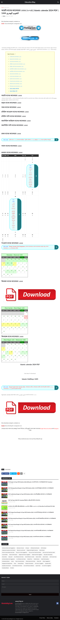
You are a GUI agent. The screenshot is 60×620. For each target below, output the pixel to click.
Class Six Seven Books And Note (8, 552)
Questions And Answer (6, 565)
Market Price (29, 559)
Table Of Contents (11, 54)
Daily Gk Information (13, 554)
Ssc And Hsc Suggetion (46, 565)
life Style (12, 567)
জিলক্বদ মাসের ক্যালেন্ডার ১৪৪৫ (16, 83)
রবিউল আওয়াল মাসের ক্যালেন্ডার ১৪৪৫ (17, 64)
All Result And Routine (35, 548)
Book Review (42, 550)
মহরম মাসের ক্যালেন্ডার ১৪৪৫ (15, 59)
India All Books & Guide (29, 556)
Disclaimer (56, 617)
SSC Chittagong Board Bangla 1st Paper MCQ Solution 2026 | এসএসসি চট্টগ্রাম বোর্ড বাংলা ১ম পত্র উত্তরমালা (31, 488)
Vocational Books (5, 567)
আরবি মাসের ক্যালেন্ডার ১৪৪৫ (15, 56)
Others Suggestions (46, 561)
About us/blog (50, 617)
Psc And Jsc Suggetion (39, 563)
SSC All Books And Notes (17, 565)
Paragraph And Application (7, 563)
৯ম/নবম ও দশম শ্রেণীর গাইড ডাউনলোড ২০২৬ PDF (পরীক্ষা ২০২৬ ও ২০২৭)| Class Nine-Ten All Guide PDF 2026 (31, 506)
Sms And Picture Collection (29, 565)
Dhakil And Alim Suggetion (37, 554)
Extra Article (7, 7)
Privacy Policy (42, 617)
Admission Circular (20, 548)
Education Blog (30, 2)
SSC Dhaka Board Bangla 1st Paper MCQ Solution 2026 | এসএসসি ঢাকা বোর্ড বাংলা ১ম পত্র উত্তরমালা (29, 536)
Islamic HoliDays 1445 (13, 91)
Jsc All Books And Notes (21, 559)
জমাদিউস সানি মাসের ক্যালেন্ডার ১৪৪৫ (17, 71)
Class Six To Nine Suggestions (21, 552)
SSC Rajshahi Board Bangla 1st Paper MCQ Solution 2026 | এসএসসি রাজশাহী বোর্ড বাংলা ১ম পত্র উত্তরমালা (30, 530)
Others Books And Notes (30, 561)
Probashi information (29, 563)
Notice (12, 561)
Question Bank (48, 563)
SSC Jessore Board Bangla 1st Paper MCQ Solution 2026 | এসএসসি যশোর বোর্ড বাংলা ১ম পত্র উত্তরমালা (30, 524)
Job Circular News (53, 556)
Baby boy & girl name (21, 550)
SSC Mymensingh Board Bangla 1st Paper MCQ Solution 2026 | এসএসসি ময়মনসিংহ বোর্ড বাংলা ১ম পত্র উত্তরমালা (32, 518)
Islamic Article (38, 556)
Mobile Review (36, 559)
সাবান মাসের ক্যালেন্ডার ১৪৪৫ (15, 76)
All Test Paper (43, 548)
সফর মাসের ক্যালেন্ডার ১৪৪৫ (15, 61)
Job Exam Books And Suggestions (8, 559)
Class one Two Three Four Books (35, 552)
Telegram (56, 428)
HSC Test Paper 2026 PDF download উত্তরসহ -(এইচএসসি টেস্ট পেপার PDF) (24, 500)
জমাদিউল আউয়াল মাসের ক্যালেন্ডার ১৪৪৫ (18, 69)
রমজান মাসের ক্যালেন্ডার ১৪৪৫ (16, 78)
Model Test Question (45, 559)
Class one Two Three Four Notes (49, 552)
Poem (15, 563)
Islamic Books (45, 556)
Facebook (49, 428)
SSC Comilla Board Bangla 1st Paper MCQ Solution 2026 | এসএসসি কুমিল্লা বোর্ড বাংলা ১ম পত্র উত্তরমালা (30, 494)
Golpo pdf (10, 556)
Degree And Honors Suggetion (24, 554)
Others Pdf (39, 561)
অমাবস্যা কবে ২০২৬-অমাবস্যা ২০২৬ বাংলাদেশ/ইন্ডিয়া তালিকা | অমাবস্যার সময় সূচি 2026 (30, 178)
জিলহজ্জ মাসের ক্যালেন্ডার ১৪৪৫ (16, 86)
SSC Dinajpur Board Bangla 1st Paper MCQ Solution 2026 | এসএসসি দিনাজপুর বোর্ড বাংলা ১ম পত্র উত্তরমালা (31, 512)
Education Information (48, 554)
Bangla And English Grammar (32, 550)
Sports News (38, 565)
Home (2, 7)
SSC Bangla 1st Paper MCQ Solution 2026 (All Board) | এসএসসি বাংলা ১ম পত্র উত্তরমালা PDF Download (30, 482)
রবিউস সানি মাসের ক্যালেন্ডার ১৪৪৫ (16, 66)
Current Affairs (5, 554)
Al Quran (27, 548)
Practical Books (21, 563)
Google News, (43, 428)
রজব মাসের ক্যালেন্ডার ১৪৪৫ (15, 73)
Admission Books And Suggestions (8, 548)
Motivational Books (5, 561)
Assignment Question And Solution (8, 550)
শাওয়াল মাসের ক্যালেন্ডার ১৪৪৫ (16, 81)
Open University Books (19, 561)
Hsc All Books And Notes (18, 556)
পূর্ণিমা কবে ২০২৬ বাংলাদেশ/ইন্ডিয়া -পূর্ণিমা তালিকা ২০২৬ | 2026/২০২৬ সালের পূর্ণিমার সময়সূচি (30, 139)
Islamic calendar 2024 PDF (14, 88)
